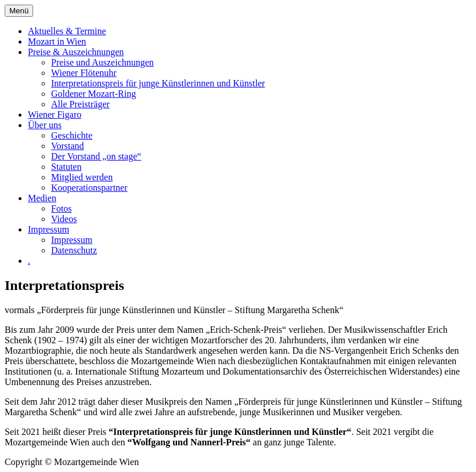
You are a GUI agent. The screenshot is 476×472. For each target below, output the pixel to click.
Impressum (48, 229)
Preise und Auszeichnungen (102, 62)
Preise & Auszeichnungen (76, 52)
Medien (42, 198)
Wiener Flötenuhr (84, 73)
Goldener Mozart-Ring (93, 94)
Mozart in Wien (57, 41)
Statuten (66, 167)
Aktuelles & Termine (67, 31)
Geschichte (71, 135)
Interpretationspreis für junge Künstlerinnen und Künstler (158, 83)
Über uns (45, 125)
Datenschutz (74, 250)
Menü (18, 10)
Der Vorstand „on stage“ (96, 156)
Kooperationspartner (89, 188)
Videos (64, 219)
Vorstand (67, 146)
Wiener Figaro (54, 114)
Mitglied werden (82, 177)
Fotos (61, 208)
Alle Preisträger (80, 104)
